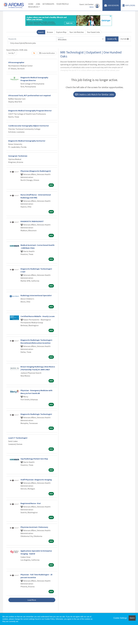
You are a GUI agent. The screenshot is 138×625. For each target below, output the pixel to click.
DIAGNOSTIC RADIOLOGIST (32, 221)
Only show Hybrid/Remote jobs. (23, 43)
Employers (129, 5)
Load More (32, 600)
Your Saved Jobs (93, 32)
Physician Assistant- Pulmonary (34, 527)
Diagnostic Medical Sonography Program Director (30, 110)
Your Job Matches (77, 32)
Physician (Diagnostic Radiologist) (36, 171)
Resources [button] (33, 7)
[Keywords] (31, 39)
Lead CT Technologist (17, 438)
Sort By (11, 53)
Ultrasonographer (16, 62)
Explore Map (61, 32)
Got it (132, 618)
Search (41, 32)
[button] (125, 39)
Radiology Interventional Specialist (36, 295)
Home (30, 4)
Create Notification (47, 53)
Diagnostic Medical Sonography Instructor (26, 141)
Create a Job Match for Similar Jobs (94, 94)
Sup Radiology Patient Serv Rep (34, 459)
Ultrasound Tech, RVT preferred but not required (29, 95)
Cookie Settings (120, 618)
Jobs (38, 4)
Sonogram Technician (17, 156)
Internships (48, 4)
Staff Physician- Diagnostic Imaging (36, 479)
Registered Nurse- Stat (31, 503)
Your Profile (62, 4)
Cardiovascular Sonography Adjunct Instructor (28, 125)
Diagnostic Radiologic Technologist (36, 414)
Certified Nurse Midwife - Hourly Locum (38, 316)
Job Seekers (111, 5)
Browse (50, 32)
